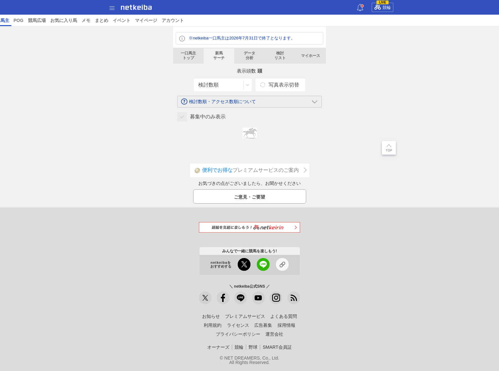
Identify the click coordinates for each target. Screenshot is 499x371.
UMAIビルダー (107, 20)
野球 (253, 347)
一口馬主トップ (188, 55)
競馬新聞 (285, 20)
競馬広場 (362, 20)
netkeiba (136, 7)
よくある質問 (283, 316)
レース (49, 20)
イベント (446, 20)
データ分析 (249, 55)
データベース (208, 20)
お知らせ (211, 316)
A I (62, 20)
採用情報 (286, 325)
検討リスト (280, 55)
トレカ (265, 20)
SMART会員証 (277, 347)
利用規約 (212, 325)
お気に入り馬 (388, 20)
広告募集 (263, 325)
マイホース (310, 55)
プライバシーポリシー (238, 334)
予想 (84, 20)
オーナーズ (218, 347)
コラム (133, 20)
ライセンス (238, 325)
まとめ (426, 20)
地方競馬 (182, 20)
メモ (410, 20)
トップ (9, 20)
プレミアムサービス (245, 316)
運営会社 (274, 334)
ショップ (235, 20)
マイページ (471, 20)
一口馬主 (325, 20)
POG (343, 20)
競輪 (382, 6)
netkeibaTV (156, 20)
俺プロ (305, 20)
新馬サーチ (219, 55)
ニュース (29, 20)
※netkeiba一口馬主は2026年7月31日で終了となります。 (242, 38)
